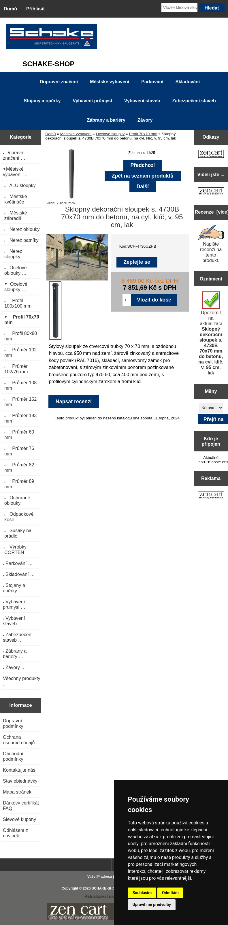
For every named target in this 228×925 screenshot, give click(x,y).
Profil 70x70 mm (143, 134)
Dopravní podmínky (13, 723)
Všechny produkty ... (21, 681)
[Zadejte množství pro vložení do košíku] (127, 300)
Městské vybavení (76, 134)
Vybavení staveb (142, 100)
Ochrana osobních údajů (19, 739)
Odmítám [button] (170, 892)
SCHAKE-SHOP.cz (107, 888)
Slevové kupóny (19, 819)
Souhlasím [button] (142, 892)
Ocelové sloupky (110, 134)
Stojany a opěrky (42, 100)
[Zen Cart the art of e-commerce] (211, 154)
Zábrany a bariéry (106, 120)
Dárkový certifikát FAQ (21, 805)
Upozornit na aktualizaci (210, 333)
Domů (10, 8)
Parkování (152, 81)
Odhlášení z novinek (15, 833)
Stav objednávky (20, 780)
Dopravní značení (59, 81)
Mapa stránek (17, 791)
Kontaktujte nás (19, 770)
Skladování (188, 81)
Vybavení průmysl (92, 100)
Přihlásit (35, 8)
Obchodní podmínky (13, 756)
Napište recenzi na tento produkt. (211, 244)
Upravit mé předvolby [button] (152, 904)
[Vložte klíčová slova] (179, 7)
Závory (144, 120)
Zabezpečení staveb (194, 100)
